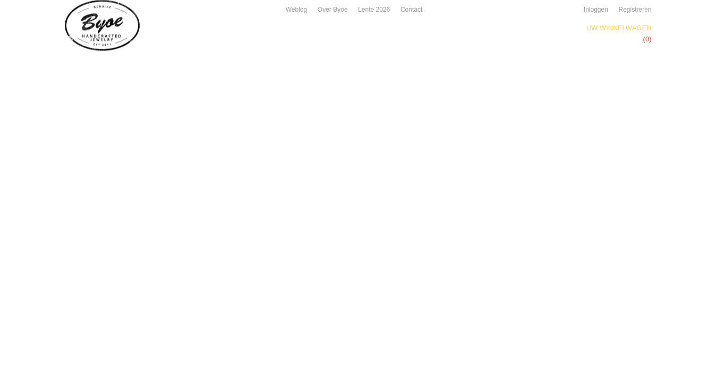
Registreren (634, 9)
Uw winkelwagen (619, 28)
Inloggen (596, 9)
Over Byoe (333, 9)
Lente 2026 (374, 9)
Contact (411, 9)
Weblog (296, 9)
